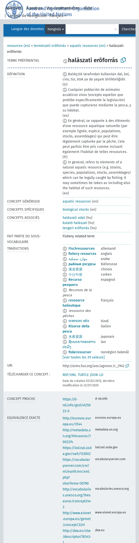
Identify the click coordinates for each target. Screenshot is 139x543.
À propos (34, 8)
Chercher (129, 29)
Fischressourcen (82, 248)
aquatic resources (77, 201)
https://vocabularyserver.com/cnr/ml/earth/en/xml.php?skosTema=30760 (76, 472)
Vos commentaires (63, 8)
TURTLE (83, 375)
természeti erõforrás (50, 46)
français (56, 15)
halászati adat (74, 218)
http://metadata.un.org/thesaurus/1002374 (77, 436)
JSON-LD (96, 375)
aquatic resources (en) (87, 46)
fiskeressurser (80, 352)
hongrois (54, 29)
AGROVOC (13, 8)
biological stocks (76, 209)
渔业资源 (75, 269)
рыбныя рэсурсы (82, 264)
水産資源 (75, 337)
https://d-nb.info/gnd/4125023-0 (77, 405)
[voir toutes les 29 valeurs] (84, 357)
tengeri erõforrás (76, 228)
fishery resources (82, 254)
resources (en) (18, 46)
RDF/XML (69, 375)
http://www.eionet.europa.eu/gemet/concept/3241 (77, 519)
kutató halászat (75, 223)
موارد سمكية (78, 259)
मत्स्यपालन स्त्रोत (79, 321)
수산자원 (75, 274)
